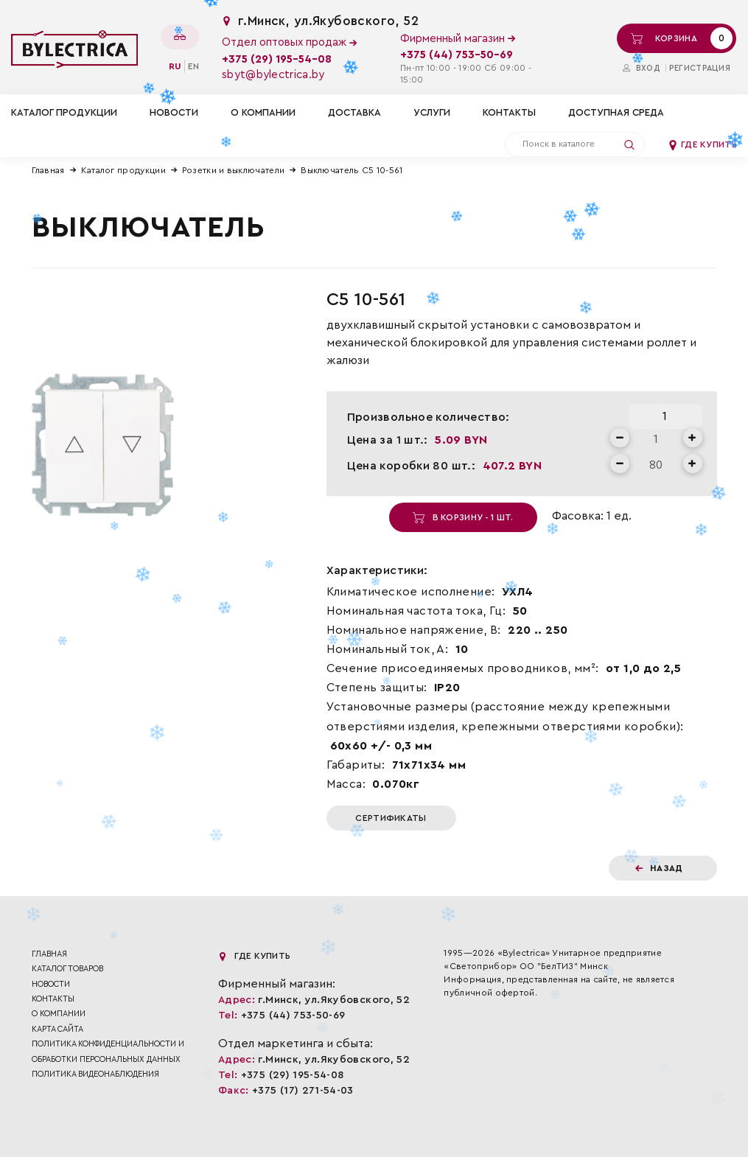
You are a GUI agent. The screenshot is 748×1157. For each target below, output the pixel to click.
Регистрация (699, 68)
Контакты (509, 112)
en (193, 66)
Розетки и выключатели (233, 170)
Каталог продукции (123, 170)
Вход (641, 68)
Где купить (702, 144)
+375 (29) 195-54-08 (277, 59)
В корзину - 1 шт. (463, 517)
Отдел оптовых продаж (289, 42)
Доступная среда (616, 112)
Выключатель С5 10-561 (351, 170)
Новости (174, 112)
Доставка (354, 112)
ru (175, 66)
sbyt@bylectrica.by (273, 74)
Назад (659, 868)
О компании (263, 112)
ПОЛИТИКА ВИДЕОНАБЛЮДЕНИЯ (95, 1074)
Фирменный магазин (457, 38)
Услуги (431, 112)
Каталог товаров (67, 969)
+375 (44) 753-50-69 (456, 54)
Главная (48, 170)
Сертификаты (390, 818)
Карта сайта (57, 1029)
